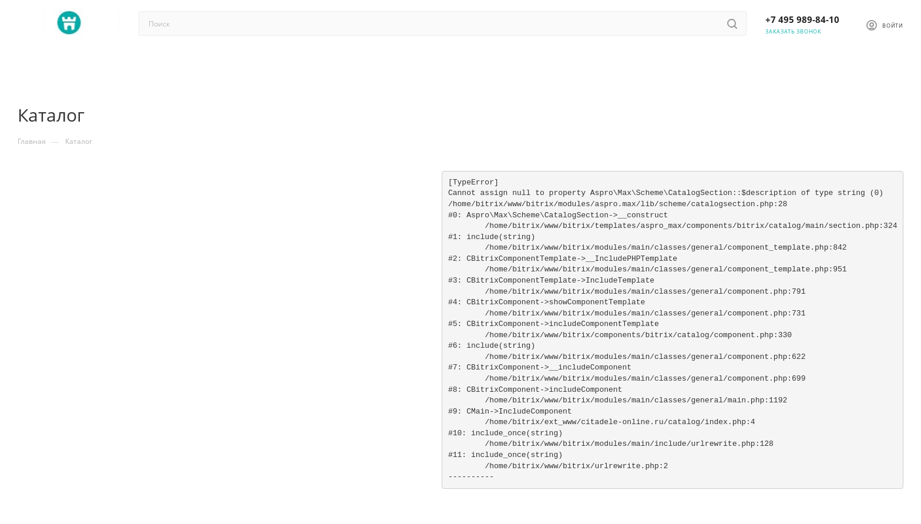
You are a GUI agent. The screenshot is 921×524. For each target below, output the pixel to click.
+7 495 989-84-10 (802, 19)
